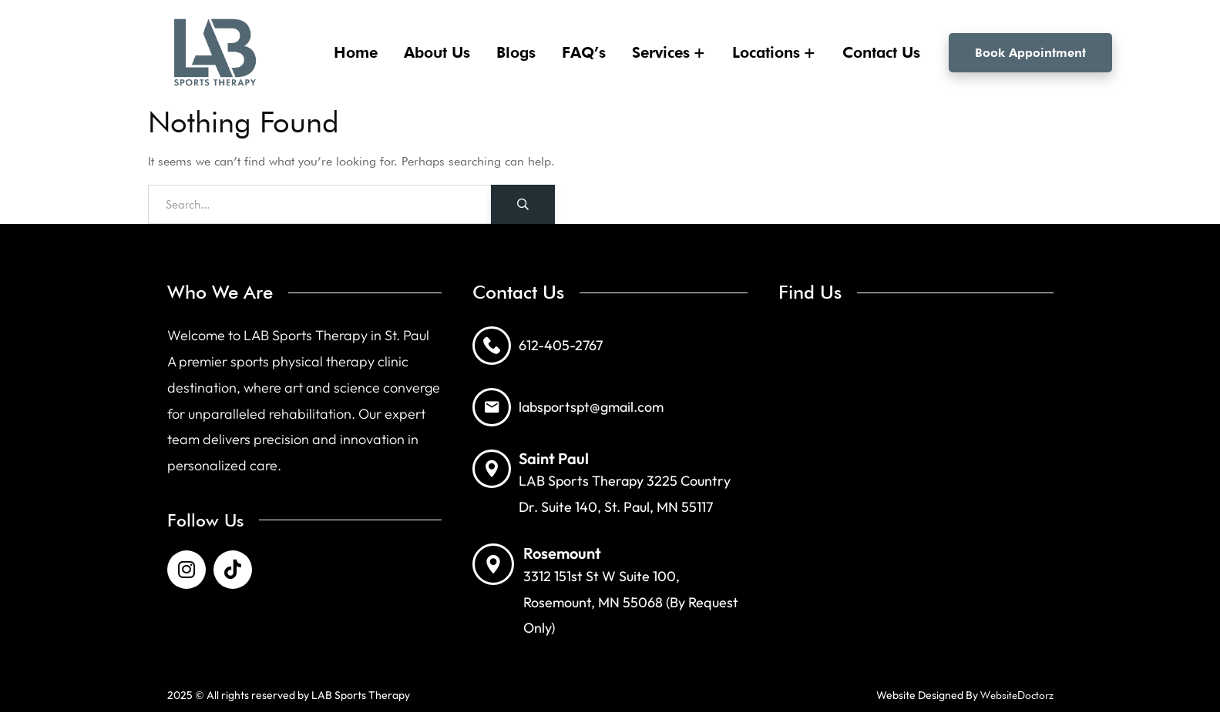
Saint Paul (554, 458)
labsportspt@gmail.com (591, 407)
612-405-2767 (561, 345)
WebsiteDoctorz (1017, 695)
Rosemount (562, 553)
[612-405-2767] (491, 345)
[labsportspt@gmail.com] (491, 407)
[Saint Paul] (491, 469)
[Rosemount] (493, 564)
